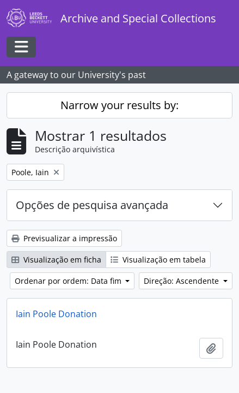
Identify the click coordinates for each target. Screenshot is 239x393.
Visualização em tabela (158, 259)
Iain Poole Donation (56, 314)
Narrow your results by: (119, 105)
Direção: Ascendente (182, 281)
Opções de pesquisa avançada (92, 205)
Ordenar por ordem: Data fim (69, 281)
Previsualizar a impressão (64, 238)
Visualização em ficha (56, 259)
